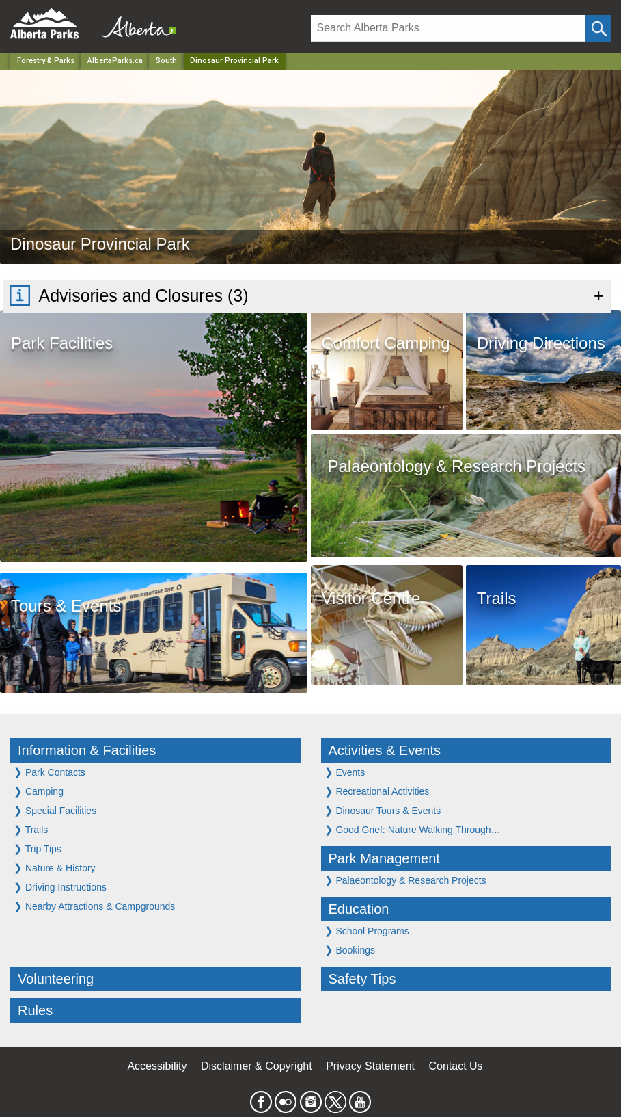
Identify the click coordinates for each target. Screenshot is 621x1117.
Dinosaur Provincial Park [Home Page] (234, 60)
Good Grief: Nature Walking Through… (413, 829)
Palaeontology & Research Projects (405, 880)
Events (345, 772)
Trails (31, 829)
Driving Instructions (60, 887)
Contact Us (455, 1066)
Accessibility (157, 1066)
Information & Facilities (87, 750)
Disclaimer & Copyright (256, 1066)
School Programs (367, 930)
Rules (35, 1010)
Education (359, 909)
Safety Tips (362, 978)
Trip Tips (37, 848)
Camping (39, 791)
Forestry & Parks (45, 60)
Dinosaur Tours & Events (383, 810)
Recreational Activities (377, 791)
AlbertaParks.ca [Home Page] (115, 60)
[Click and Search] (598, 28)
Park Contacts (49, 772)
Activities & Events (385, 750)
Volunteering (56, 978)
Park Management (384, 858)
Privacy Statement (370, 1066)
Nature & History (55, 867)
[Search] (448, 28)
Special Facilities (55, 810)
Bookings (350, 950)
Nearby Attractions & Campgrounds (94, 906)
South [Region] (166, 60)
